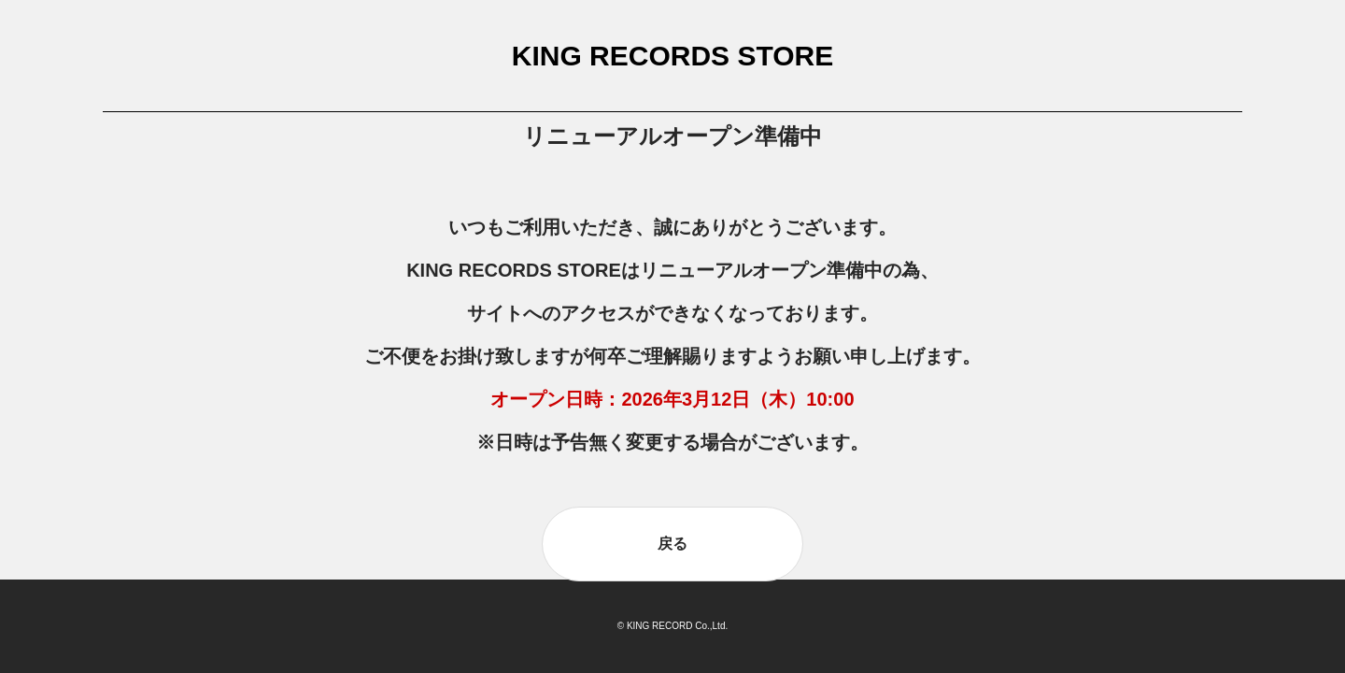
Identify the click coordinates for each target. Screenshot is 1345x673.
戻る (672, 543)
